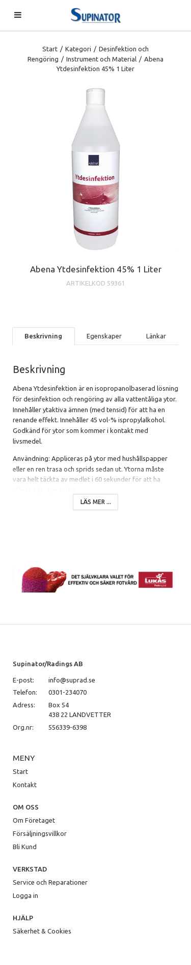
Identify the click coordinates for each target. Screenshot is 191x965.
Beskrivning (43, 335)
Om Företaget (34, 820)
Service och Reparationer (50, 882)
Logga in (25, 895)
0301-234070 (67, 692)
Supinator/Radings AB (48, 663)
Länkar (156, 335)
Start (50, 48)
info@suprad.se (71, 679)
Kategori (78, 48)
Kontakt (25, 784)
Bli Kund (25, 846)
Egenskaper (104, 335)
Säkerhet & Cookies (42, 931)
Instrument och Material (101, 59)
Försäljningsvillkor (40, 833)
